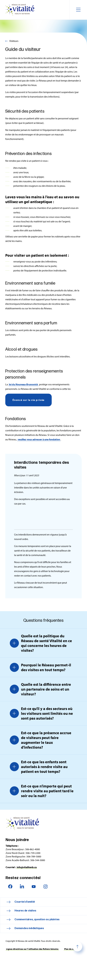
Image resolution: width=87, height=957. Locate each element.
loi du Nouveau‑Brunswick (23, 384)
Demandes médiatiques (29, 928)
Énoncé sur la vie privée (28, 400)
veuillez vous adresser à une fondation (39, 439)
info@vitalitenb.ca (27, 867)
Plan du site (70, 949)
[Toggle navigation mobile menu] (78, 10)
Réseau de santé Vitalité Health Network (21, 9)
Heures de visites (25, 910)
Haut (77, 946)
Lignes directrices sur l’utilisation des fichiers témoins (32, 949)
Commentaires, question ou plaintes (37, 919)
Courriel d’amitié (25, 901)
